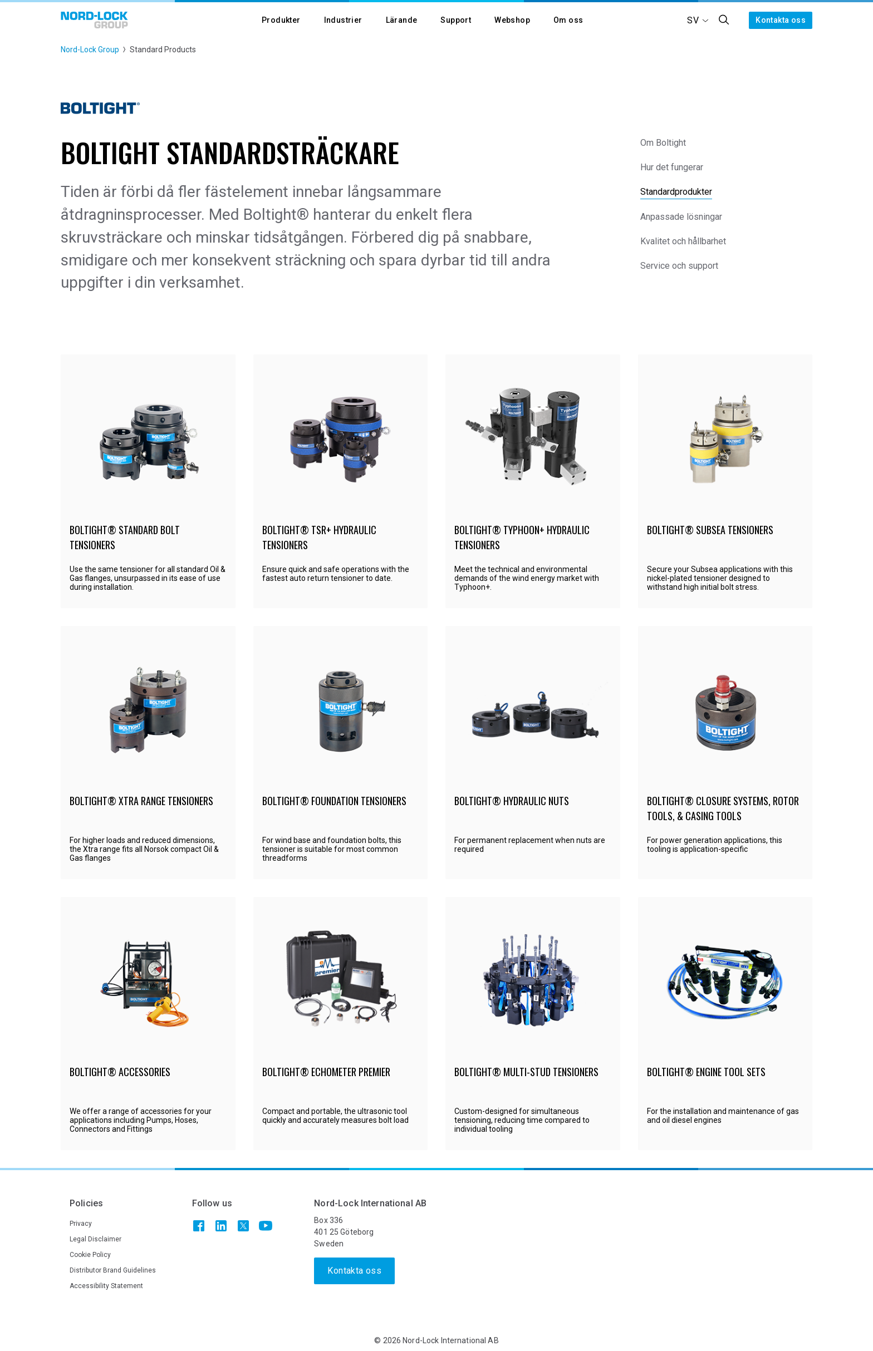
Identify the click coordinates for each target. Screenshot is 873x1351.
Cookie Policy (90, 1255)
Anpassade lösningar (681, 216)
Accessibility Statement (106, 1286)
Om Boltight (663, 142)
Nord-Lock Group (90, 49)
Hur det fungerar (671, 167)
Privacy (81, 1223)
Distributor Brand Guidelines (113, 1270)
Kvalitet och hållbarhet (683, 241)
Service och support (679, 265)
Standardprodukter (676, 191)
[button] (281, 20)
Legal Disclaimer (95, 1239)
